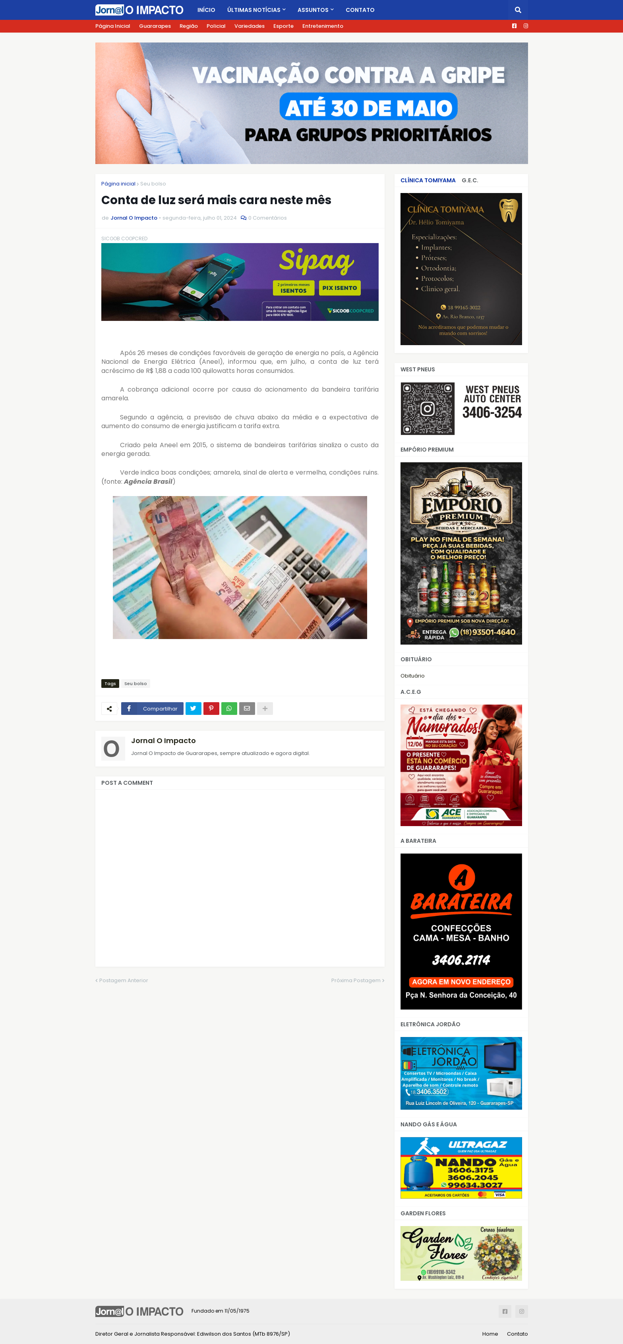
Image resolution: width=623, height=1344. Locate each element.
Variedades (249, 26)
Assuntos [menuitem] (313, 10)
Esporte (283, 26)
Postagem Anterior (123, 980)
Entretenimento (322, 26)
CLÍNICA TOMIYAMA (428, 180)
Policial (216, 26)
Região (189, 26)
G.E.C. (470, 180)
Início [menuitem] (206, 10)
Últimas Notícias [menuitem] (254, 10)
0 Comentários (267, 218)
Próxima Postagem (356, 980)
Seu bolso (153, 183)
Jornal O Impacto (163, 740)
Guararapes (155, 26)
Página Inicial (112, 26)
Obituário (412, 676)
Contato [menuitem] (360, 10)
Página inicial (118, 183)
